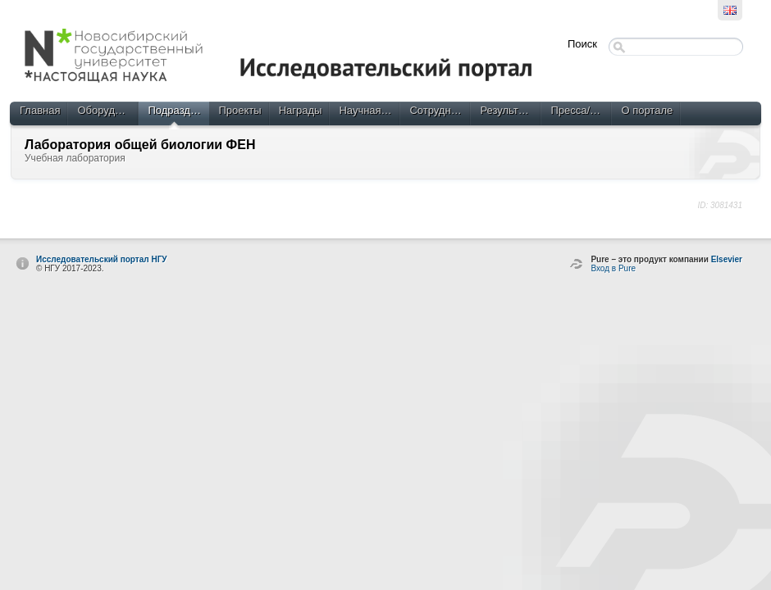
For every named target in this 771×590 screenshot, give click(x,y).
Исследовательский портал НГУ (101, 259)
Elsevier (726, 259)
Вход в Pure (613, 268)
